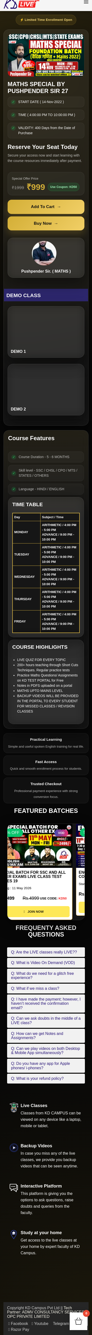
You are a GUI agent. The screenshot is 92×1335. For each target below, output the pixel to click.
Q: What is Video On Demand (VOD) (43, 963)
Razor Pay (18, 1329)
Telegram (60, 1324)
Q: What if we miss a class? (35, 988)
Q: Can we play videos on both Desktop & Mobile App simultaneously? (45, 1050)
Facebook (18, 1324)
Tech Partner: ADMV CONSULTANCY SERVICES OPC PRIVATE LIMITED (45, 1312)
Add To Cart (46, 207)
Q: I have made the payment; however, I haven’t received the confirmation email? (46, 1003)
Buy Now (46, 223)
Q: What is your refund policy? (37, 1078)
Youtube (40, 1324)
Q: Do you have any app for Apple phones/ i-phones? (40, 1065)
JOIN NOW (46, 911)
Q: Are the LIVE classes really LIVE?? (44, 952)
